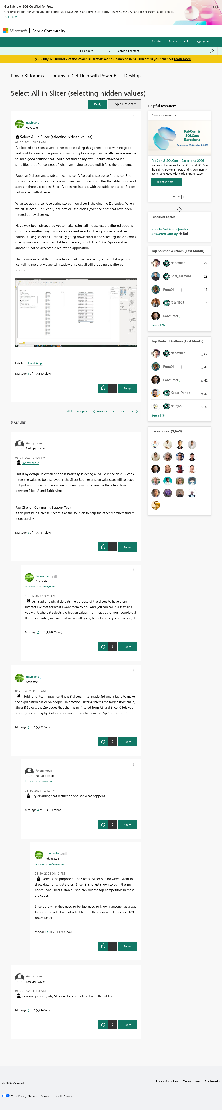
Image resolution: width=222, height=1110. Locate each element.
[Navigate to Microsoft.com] (15, 30)
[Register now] (166, 182)
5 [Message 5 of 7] (48, 931)
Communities (131, 30)
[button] (97, 104)
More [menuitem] (165, 30)
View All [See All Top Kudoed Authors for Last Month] (158, 415)
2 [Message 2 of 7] (28, 1010)
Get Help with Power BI (95, 75)
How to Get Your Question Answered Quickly (170, 231)
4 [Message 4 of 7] (38, 810)
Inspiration (94, 30)
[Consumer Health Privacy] (56, 1096)
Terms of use (191, 1081)
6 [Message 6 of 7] (28, 532)
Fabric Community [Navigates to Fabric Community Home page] (49, 30)
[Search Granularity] (95, 51)
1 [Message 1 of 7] (28, 373)
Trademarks (212, 1081)
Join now (10, 16)
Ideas (112, 30)
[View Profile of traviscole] (32, 122)
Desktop (132, 75)
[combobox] (165, 51)
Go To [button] (201, 41)
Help (186, 41)
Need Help (35, 363)
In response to (40, 586)
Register (156, 41)
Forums (75, 30)
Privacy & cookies (167, 1081)
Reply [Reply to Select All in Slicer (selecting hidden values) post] (127, 388)
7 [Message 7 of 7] (38, 632)
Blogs (150, 30)
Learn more (182, 59)
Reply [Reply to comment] (127, 547)
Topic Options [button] (123, 104)
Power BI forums (27, 75)
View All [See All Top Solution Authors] (158, 325)
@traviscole (30, 463)
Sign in (172, 41)
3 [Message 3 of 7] (28, 727)
